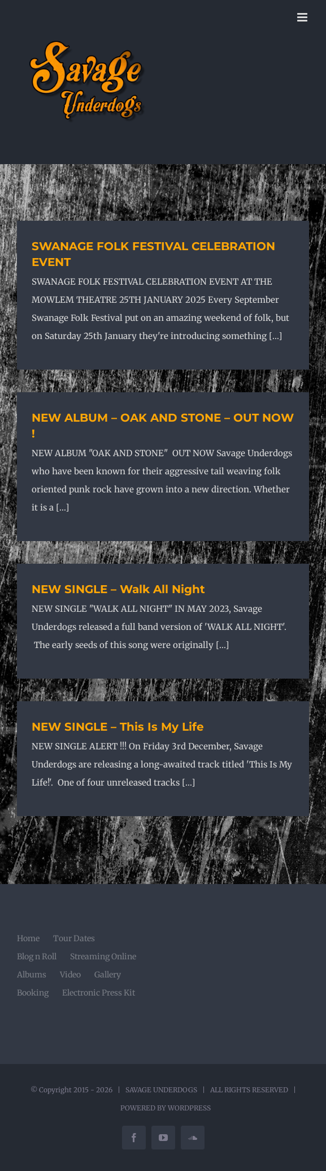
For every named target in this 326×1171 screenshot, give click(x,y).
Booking (33, 993)
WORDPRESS (189, 1108)
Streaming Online (103, 956)
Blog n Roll (36, 956)
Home (28, 938)
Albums (31, 975)
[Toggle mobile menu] (303, 17)
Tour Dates (74, 938)
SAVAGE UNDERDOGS (161, 1090)
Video (70, 975)
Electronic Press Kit (98, 993)
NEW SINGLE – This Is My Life (118, 727)
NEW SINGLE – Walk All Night (118, 589)
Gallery (107, 975)
